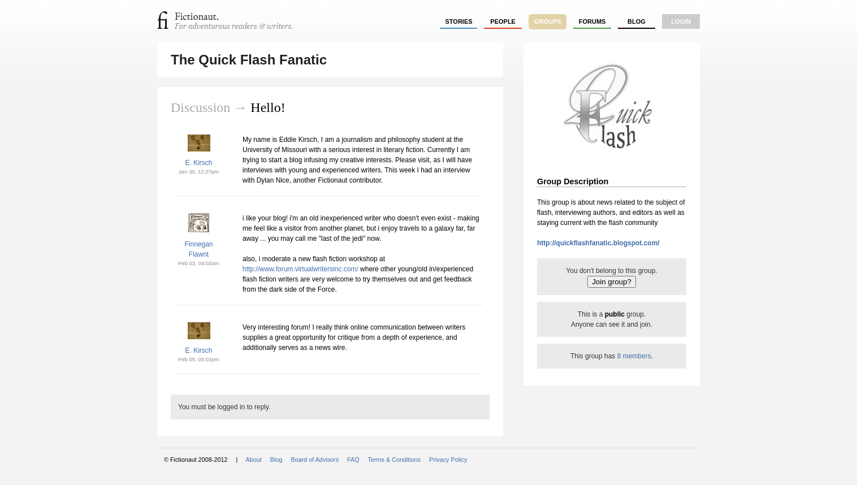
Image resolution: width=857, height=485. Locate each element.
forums (592, 21)
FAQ (353, 459)
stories (459, 21)
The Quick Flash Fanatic (249, 59)
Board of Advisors (315, 459)
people (503, 21)
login (681, 21)
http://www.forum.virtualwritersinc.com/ (300, 269)
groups (547, 21)
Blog (636, 21)
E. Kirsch (198, 163)
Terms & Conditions (394, 459)
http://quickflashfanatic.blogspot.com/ (598, 243)
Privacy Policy (448, 459)
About (254, 459)
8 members (634, 356)
